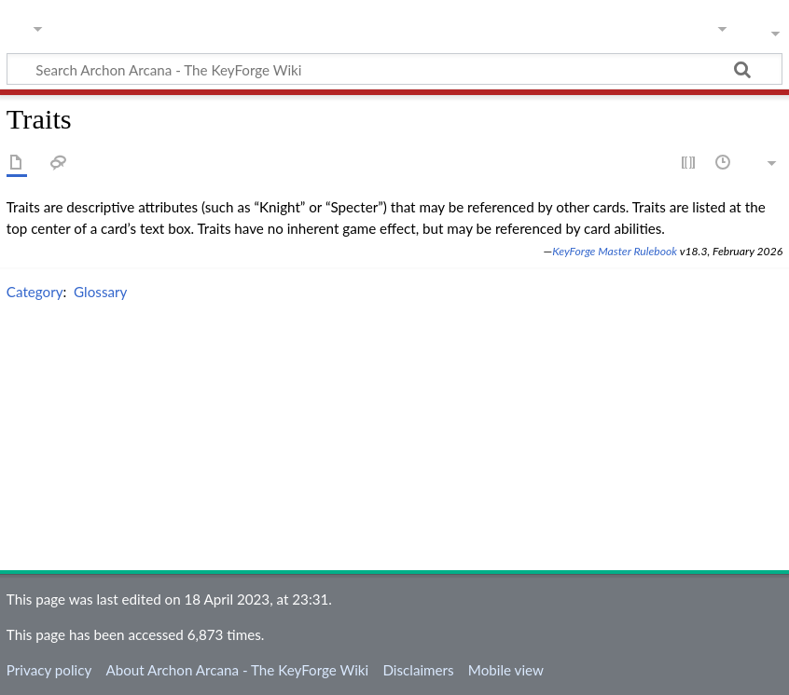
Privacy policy (49, 669)
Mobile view (506, 669)
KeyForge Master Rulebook (614, 251)
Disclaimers (417, 669)
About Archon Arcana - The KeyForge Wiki (236, 669)
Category (35, 291)
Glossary (100, 291)
